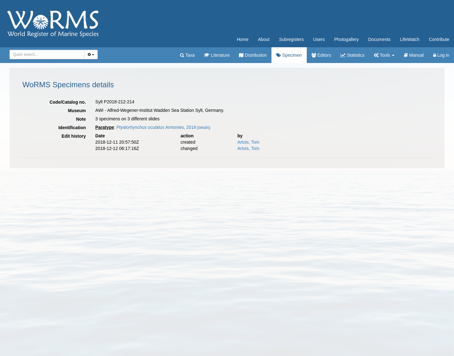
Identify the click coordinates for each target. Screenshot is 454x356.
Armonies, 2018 (156, 127)
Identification (72, 127)
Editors (321, 55)
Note (81, 119)
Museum (77, 110)
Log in (441, 55)
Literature (217, 55)
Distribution (253, 55)
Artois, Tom (248, 142)
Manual (414, 55)
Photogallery (346, 39)
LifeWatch (410, 39)
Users (319, 39)
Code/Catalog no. (67, 102)
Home (242, 39)
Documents (379, 39)
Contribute (439, 39)
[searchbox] (46, 54)
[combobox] (46, 54)
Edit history (73, 136)
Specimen (289, 55)
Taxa (187, 55)
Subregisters (291, 39)
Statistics (352, 55)
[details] (203, 127)
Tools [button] (384, 55)
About (264, 39)
